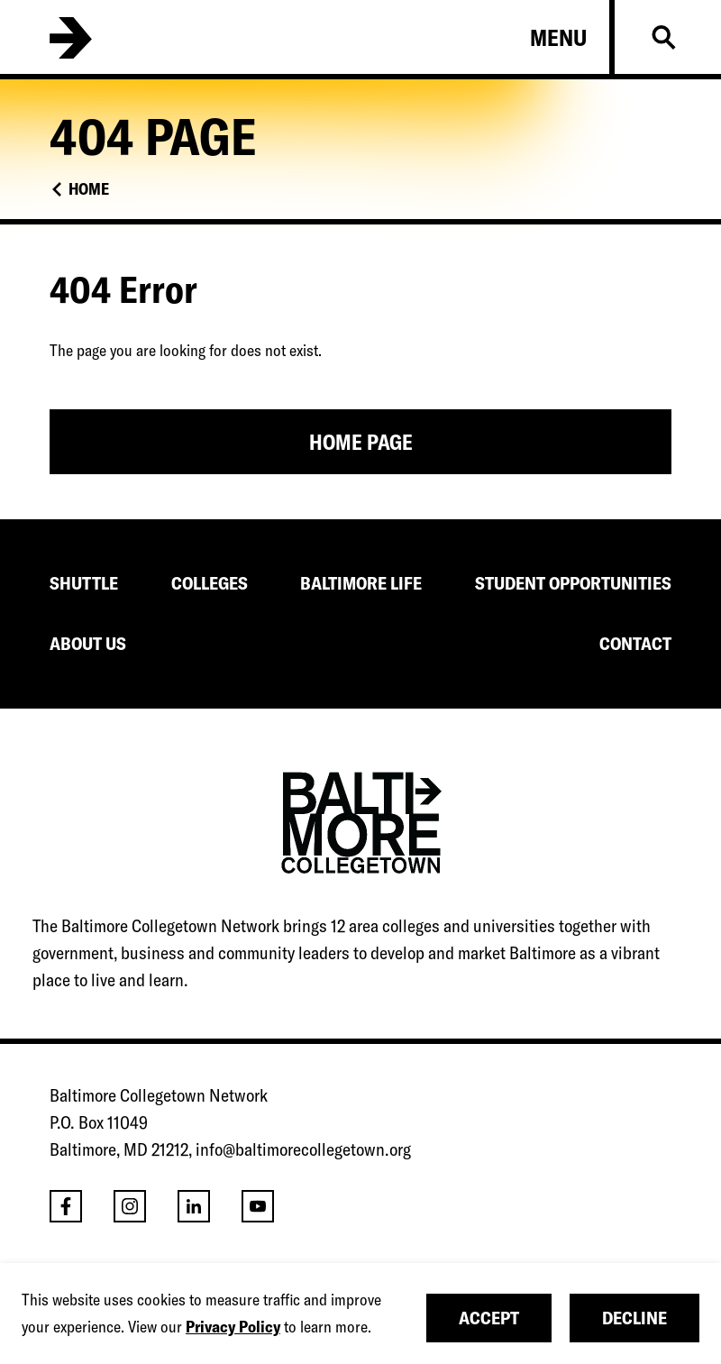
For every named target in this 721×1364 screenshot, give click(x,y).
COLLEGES (209, 583)
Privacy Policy (233, 1326)
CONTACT (635, 643)
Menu (558, 37)
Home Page (361, 442)
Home (88, 189)
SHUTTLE (84, 583)
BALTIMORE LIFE (361, 583)
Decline (634, 1317)
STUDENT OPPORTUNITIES (573, 583)
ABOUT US (88, 643)
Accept (489, 1317)
